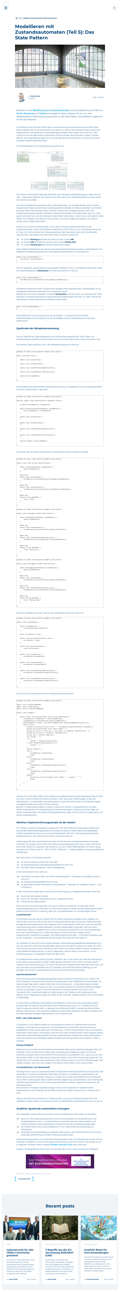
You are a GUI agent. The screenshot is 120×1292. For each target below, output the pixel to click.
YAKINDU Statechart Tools (61, 1144)
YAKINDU (28, 1174)
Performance (92, 1244)
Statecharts (47, 1174)
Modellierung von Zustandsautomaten (51, 110)
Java (85, 1244)
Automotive (49, 1244)
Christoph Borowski (93, 1279)
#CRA (9, 1244)
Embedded (20, 1174)
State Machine (37, 1174)
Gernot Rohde (13, 1279)
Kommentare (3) (24, 1179)
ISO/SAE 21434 (59, 1244)
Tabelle (42, 113)
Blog (20, 18)
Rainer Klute (35, 96)
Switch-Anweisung (25, 113)
